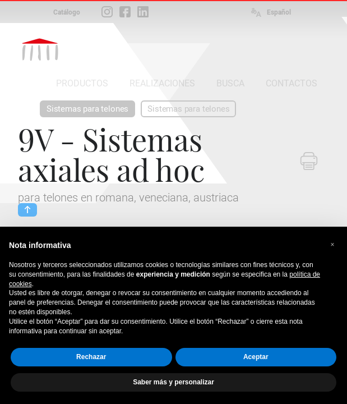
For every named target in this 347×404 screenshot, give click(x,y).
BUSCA (230, 83)
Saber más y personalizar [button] (173, 382)
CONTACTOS (291, 83)
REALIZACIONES (162, 83)
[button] (332, 245)
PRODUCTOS (82, 83)
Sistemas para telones (87, 109)
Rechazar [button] (91, 357)
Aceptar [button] (256, 357)
